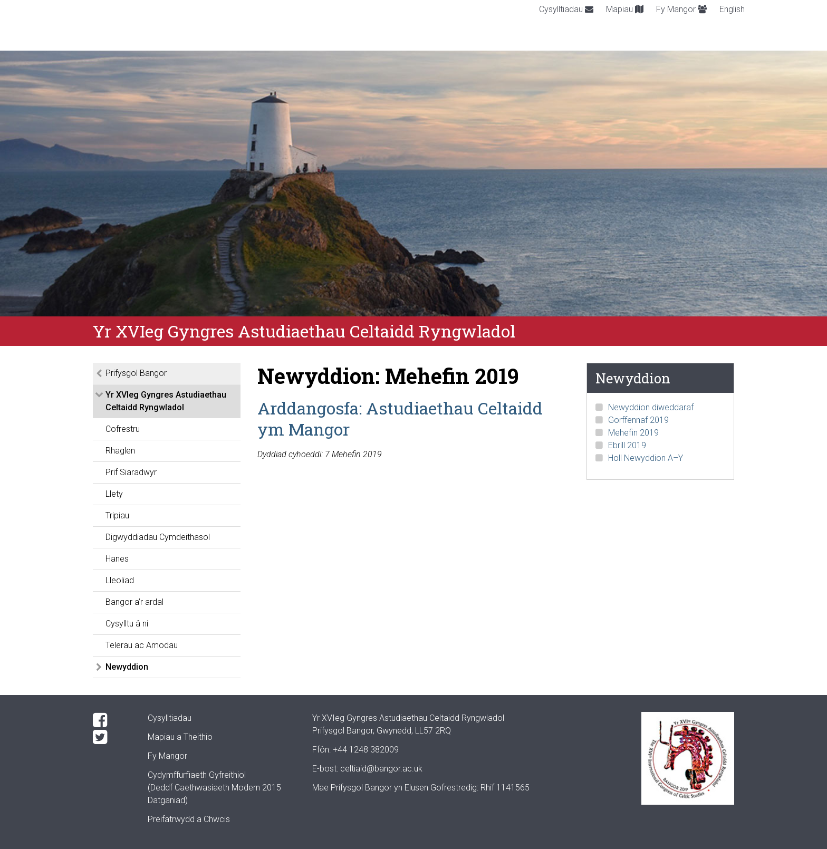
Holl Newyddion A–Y (645, 458)
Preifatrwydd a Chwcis (189, 819)
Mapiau (624, 9)
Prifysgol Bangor (136, 373)
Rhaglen (120, 451)
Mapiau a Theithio (180, 737)
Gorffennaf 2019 (638, 420)
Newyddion (126, 667)
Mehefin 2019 (633, 433)
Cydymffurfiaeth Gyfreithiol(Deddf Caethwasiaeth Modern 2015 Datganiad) (214, 787)
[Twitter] (112, 737)
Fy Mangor (681, 9)
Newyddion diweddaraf (651, 407)
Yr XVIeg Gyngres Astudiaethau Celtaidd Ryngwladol (165, 401)
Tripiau (117, 515)
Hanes (117, 559)
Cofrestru (122, 429)
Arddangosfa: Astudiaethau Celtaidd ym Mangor (400, 418)
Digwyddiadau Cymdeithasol (157, 537)
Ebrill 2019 (627, 445)
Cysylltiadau (566, 9)
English (732, 9)
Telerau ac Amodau (141, 645)
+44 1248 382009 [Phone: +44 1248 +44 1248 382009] (366, 750)
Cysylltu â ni (126, 624)
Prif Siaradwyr (131, 472)
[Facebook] (112, 720)
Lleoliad (119, 580)
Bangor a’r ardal (134, 602)
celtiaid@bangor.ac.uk (381, 769)
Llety (114, 494)
